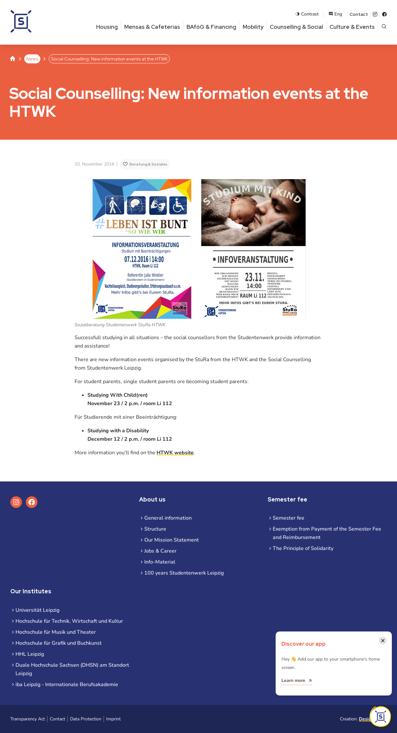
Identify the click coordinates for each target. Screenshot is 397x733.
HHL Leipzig (29, 654)
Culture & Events (352, 26)
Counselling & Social (296, 26)
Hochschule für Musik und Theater (55, 632)
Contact (359, 14)
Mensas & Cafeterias (152, 26)
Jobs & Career (160, 551)
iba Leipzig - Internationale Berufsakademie (66, 684)
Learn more (293, 680)
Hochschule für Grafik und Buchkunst (58, 643)
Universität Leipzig (37, 610)
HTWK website (175, 452)
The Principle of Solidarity (303, 548)
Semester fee (288, 518)
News (32, 59)
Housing (107, 26)
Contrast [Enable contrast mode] (307, 14)
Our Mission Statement (171, 540)
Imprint (113, 719)
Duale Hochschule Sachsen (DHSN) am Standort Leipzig (72, 669)
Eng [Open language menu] (335, 14)
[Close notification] (383, 640)
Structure (155, 529)
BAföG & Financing (211, 26)
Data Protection (85, 719)
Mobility (253, 26)
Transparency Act (27, 719)
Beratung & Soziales (148, 164)
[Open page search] (384, 27)
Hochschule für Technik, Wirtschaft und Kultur (69, 621)
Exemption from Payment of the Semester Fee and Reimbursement (327, 533)
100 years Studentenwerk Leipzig (184, 573)
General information (168, 518)
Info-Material (159, 562)
